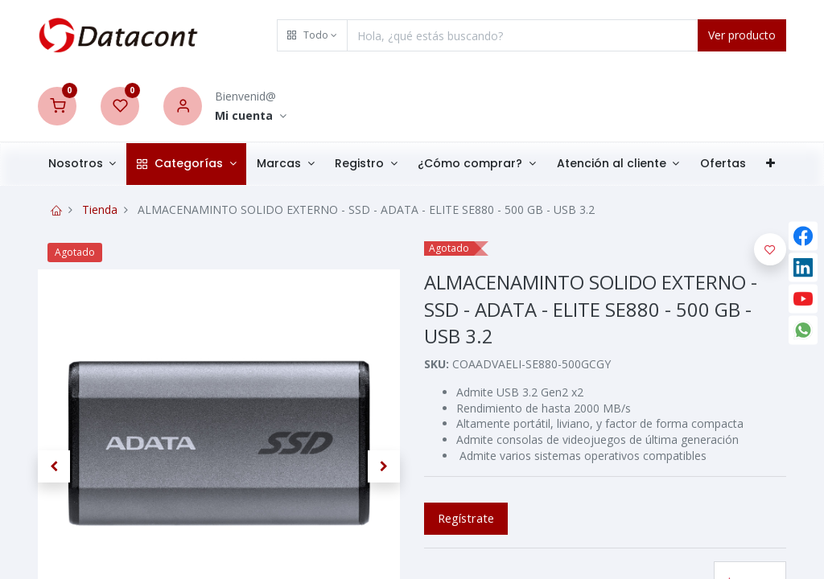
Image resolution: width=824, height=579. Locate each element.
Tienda (99, 209)
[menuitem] (723, 164)
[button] (312, 35)
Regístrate (466, 518)
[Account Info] (250, 116)
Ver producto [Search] (742, 35)
